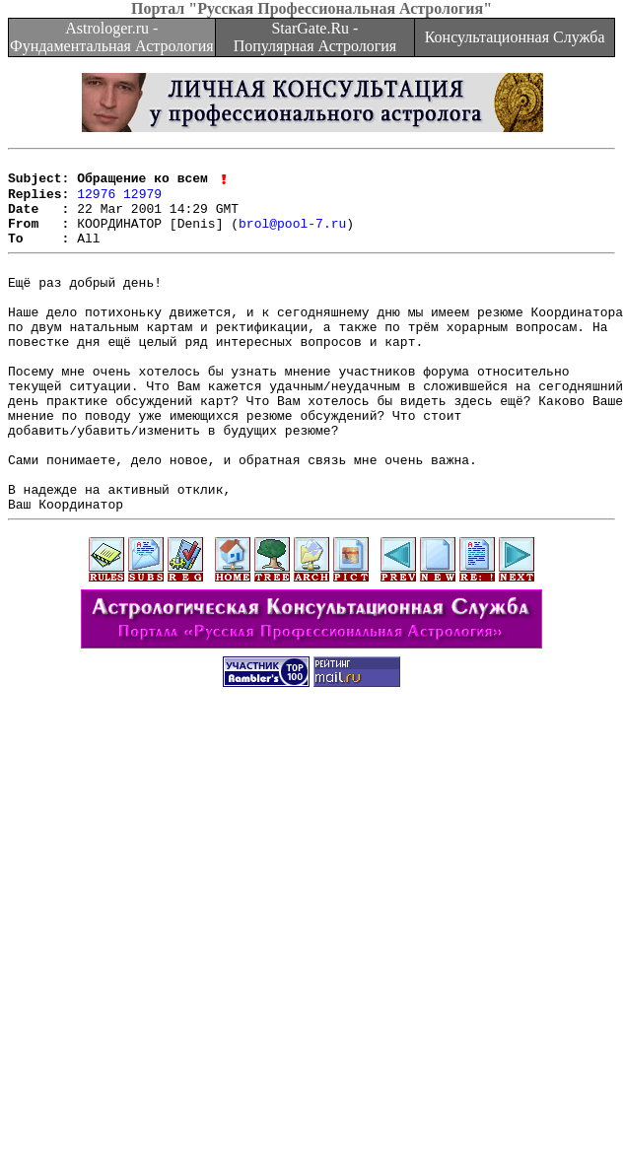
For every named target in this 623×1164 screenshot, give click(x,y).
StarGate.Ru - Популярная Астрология (315, 37)
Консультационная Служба (515, 37)
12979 (142, 201)
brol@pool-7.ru (292, 236)
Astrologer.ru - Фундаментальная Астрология (112, 37)
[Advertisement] (307, 966)
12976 (96, 201)
